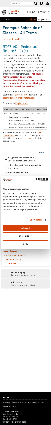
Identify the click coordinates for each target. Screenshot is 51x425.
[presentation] (41, 3)
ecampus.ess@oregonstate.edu (18, 97)
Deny (25, 244)
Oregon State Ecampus (11, 411)
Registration (21, 103)
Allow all (25, 228)
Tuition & (11, 263)
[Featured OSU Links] (41, 3)
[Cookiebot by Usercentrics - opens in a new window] (36, 179)
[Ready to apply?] (25, 273)
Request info (43, 19)
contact (31, 138)
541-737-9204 (20, 422)
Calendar (31, 19)
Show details (36, 220)
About (10, 251)
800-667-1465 (22, 94)
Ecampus (43, 12)
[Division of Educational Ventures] (47, 3)
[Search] (35, 3)
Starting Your (14, 255)
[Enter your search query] (22, 3)
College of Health (11, 38)
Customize (25, 236)
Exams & (12, 259)
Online (31, 12)
